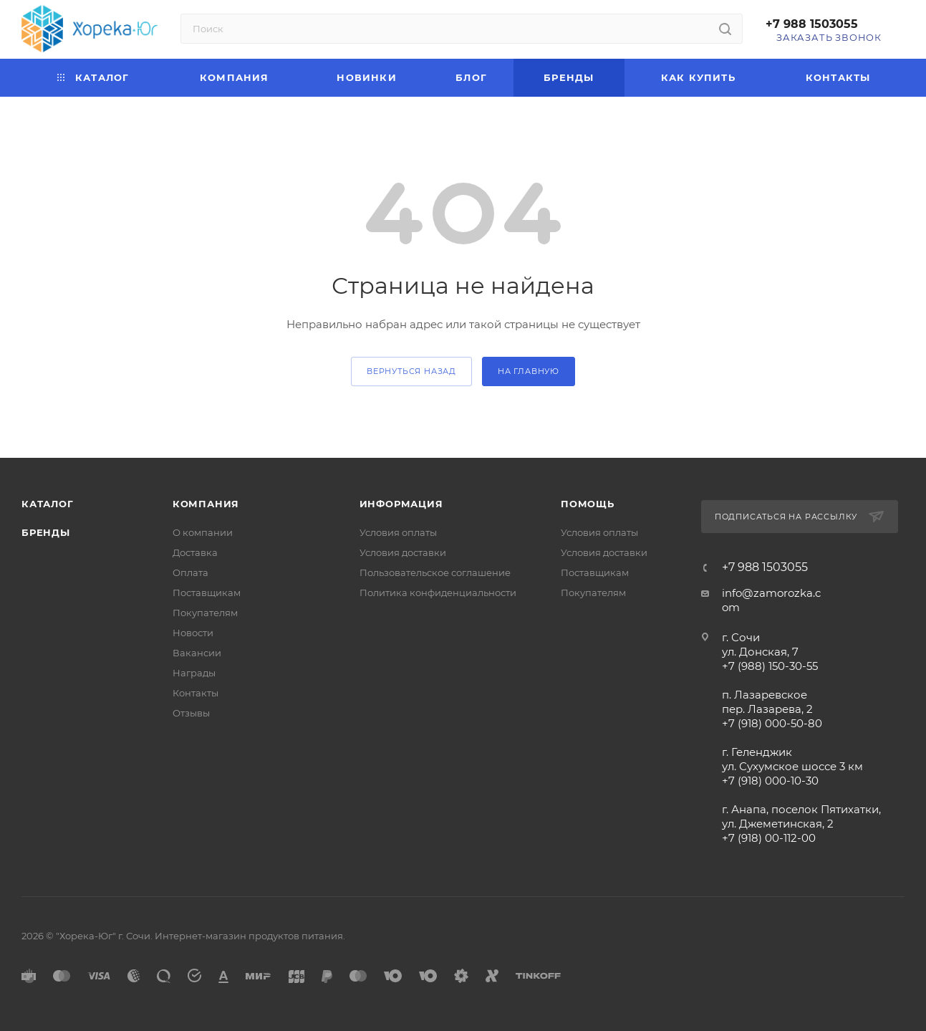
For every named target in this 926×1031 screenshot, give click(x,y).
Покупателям (205, 612)
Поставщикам (207, 592)
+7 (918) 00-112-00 (769, 838)
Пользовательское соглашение (435, 572)
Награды (194, 672)
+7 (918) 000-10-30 (770, 780)
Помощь (587, 503)
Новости (193, 632)
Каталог (47, 503)
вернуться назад (411, 371)
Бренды (45, 532)
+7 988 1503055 (812, 24)
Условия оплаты (398, 532)
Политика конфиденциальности (438, 592)
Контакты (195, 693)
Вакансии (197, 652)
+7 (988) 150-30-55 (770, 666)
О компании (203, 532)
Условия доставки (403, 552)
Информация (401, 503)
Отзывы (191, 713)
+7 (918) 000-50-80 (772, 723)
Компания (206, 503)
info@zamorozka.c (771, 593)
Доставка (195, 552)
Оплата (190, 572)
